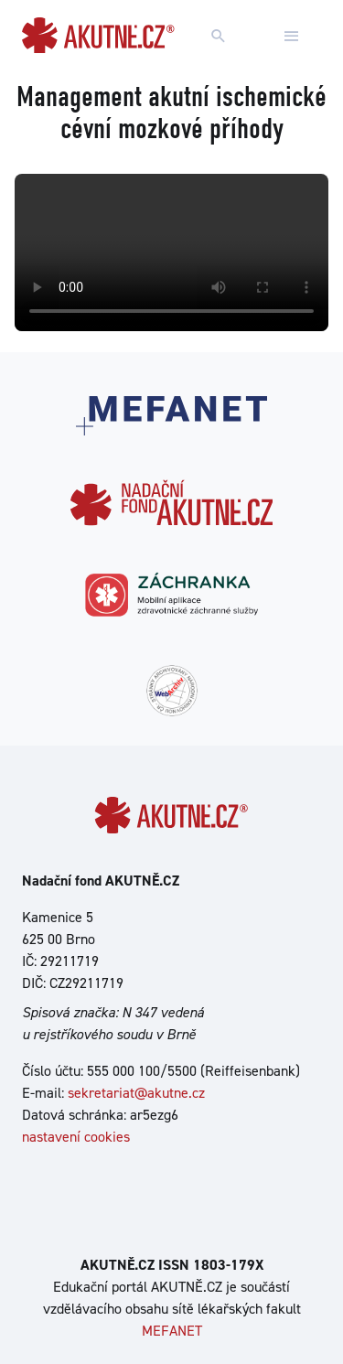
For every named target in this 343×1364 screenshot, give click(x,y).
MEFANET (172, 1330)
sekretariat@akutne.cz (136, 1092)
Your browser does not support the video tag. (171, 252)
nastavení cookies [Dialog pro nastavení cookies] (76, 1136)
